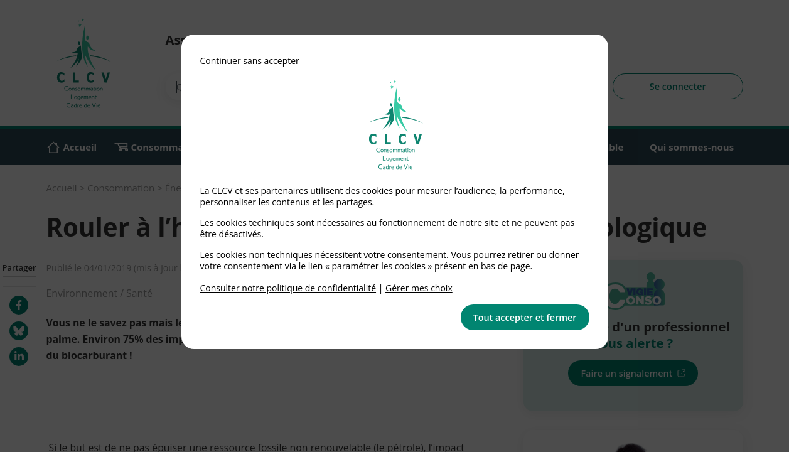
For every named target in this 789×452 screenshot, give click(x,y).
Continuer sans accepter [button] (249, 61)
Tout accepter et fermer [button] (525, 317)
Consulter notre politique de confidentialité (288, 288)
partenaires (284, 190)
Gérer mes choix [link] (419, 288)
